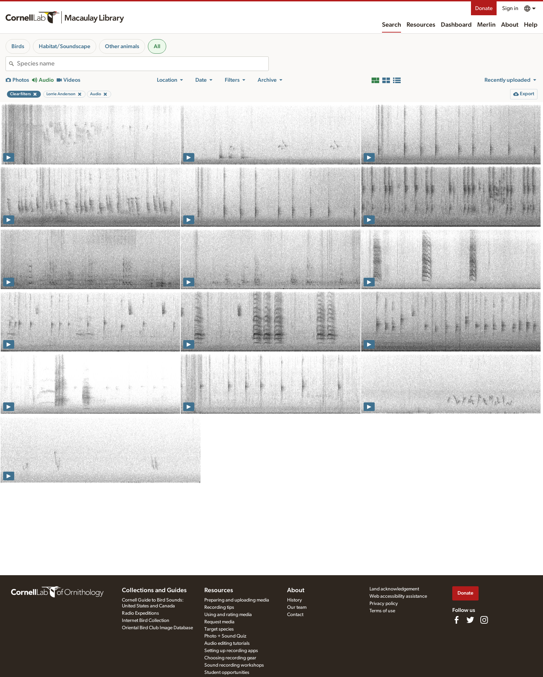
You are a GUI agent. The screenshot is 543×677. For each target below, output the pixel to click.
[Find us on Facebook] (456, 620)
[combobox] (142, 64)
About (509, 25)
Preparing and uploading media (236, 600)
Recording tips (219, 607)
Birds (17, 46)
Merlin (486, 25)
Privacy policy (384, 603)
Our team (296, 607)
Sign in (510, 8)
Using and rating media (228, 614)
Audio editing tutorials (227, 643)
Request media (219, 622)
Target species (219, 629)
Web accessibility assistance (398, 596)
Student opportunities (226, 672)
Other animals (122, 46)
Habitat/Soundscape (64, 46)
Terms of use (382, 610)
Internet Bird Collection (145, 620)
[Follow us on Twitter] (470, 620)
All (157, 46)
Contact (295, 614)
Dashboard (456, 25)
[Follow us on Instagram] (484, 620)
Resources (421, 25)
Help (530, 25)
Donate (483, 8)
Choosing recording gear (230, 658)
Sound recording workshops (234, 665)
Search (391, 25)
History (294, 600)
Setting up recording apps (231, 650)
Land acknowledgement (394, 589)
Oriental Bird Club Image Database (157, 627)
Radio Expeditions (140, 613)
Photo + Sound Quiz (225, 636)
